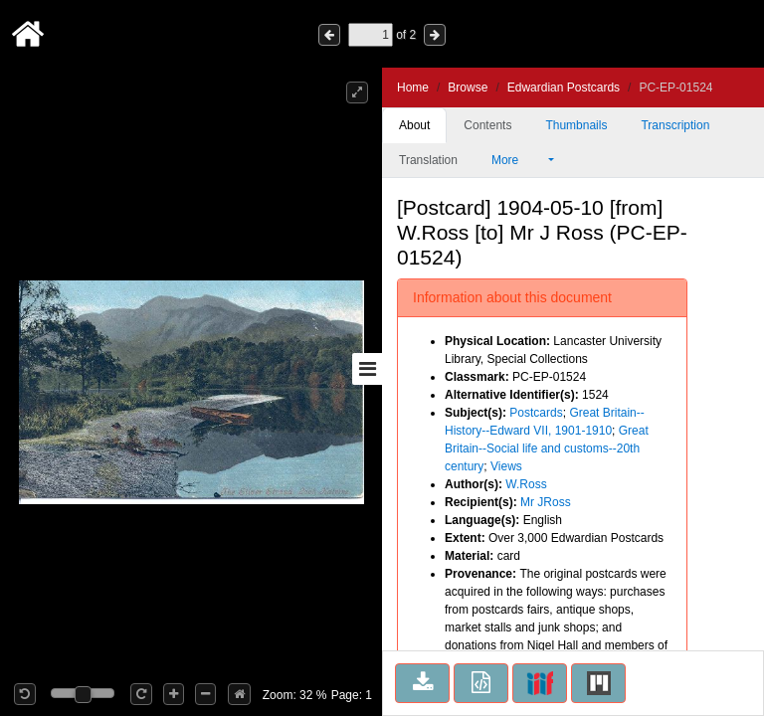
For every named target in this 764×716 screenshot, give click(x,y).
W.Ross (525, 484)
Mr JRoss (545, 502)
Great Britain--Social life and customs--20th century (547, 448)
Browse (467, 87)
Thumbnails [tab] (576, 125)
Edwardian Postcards (563, 87)
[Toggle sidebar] (367, 369)
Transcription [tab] (675, 125)
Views (506, 466)
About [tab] (414, 125)
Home (413, 87)
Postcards (535, 413)
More (518, 160)
